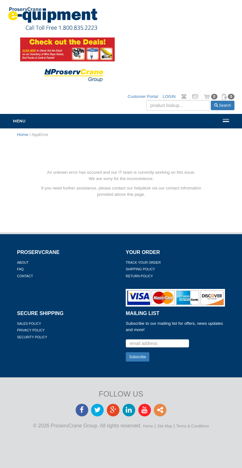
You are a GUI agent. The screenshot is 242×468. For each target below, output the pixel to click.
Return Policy (139, 276)
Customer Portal (143, 96)
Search (222, 105)
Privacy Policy (31, 330)
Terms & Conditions (192, 426)
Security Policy (32, 337)
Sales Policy (29, 323)
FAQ (20, 269)
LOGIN (169, 96)
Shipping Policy (140, 269)
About (23, 262)
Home (148, 426)
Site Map (164, 426)
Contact (25, 276)
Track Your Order (143, 262)
